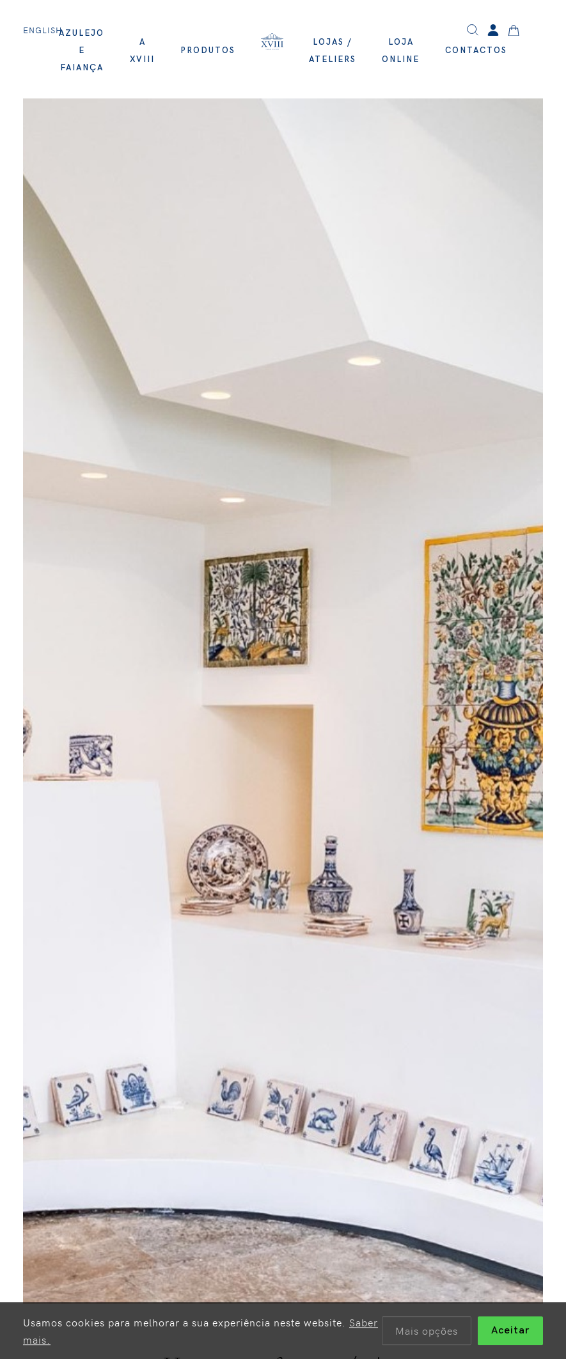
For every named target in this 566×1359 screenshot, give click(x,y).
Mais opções (426, 1332)
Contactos (476, 50)
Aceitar (510, 1332)
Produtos (207, 50)
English (42, 30)
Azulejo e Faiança (81, 50)
